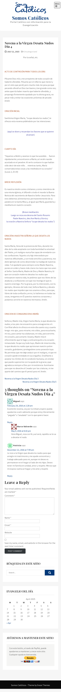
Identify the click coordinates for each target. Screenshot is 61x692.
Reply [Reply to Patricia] (9, 476)
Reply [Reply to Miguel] (9, 422)
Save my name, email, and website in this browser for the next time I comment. (30, 548)
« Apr (9, 626)
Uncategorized (30, 51)
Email (8, 528)
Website (8, 535)
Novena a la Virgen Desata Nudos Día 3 (21, 378)
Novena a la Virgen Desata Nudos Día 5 (39, 381)
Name (8, 521)
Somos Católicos (30, 18)
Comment (10, 495)
